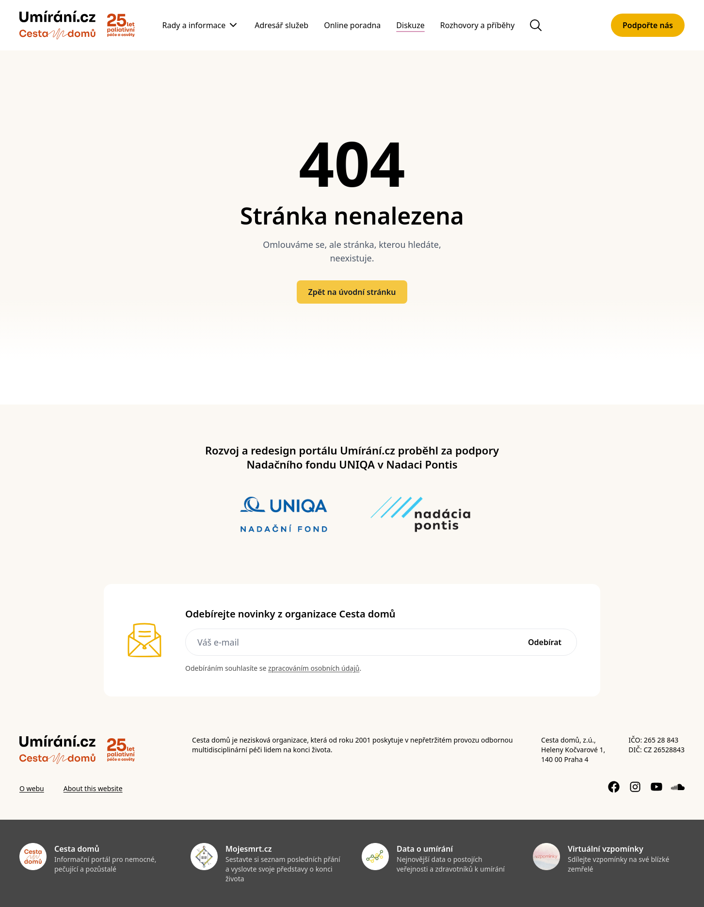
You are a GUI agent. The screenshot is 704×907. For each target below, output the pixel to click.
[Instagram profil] (635, 787)
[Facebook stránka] (614, 787)
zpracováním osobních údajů (313, 668)
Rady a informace (194, 25)
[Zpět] (57, 25)
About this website (93, 788)
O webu (31, 788)
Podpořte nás (648, 25)
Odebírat (544, 642)
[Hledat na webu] (536, 25)
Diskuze (410, 25)
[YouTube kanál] (656, 787)
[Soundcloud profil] (678, 787)
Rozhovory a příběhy (477, 25)
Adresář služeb (281, 25)
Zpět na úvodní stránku (352, 292)
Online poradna (352, 25)
